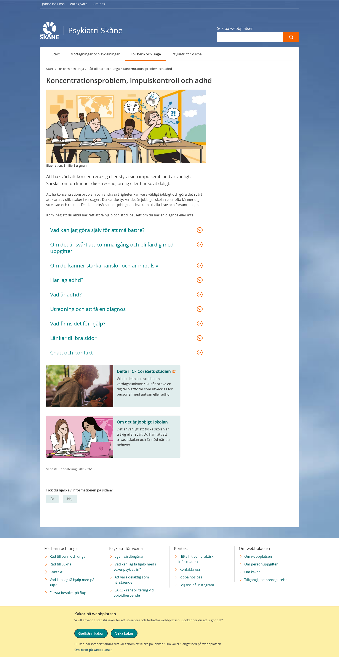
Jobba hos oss (53, 4)
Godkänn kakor (91, 634)
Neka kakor (123, 634)
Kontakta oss (190, 569)
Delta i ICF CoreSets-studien (144, 371)
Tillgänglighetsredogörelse (266, 579)
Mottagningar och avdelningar (95, 54)
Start (56, 54)
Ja (52, 499)
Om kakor (252, 572)
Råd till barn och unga (104, 69)
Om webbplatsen (258, 556)
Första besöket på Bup (68, 592)
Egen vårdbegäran (129, 556)
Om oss (99, 4)
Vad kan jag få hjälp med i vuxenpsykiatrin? (135, 567)
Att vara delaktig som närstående (131, 580)
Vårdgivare (79, 4)
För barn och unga (146, 54)
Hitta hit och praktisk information (195, 559)
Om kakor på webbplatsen (93, 650)
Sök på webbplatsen (235, 28)
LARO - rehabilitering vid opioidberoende (134, 593)
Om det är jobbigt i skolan (142, 422)
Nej (69, 499)
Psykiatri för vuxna (187, 54)
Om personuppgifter (261, 564)
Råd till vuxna (60, 564)
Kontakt (56, 572)
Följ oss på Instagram (196, 585)
